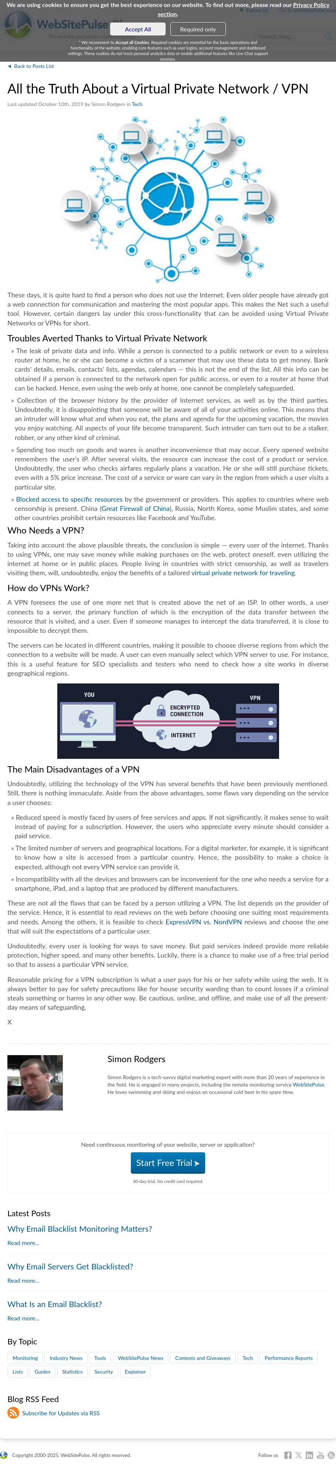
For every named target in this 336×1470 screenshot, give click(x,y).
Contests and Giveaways (203, 1358)
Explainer (135, 1371)
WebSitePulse (308, 1084)
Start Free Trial (168, 1162)
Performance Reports (289, 1358)
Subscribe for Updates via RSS (61, 1412)
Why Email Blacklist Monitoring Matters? (79, 1229)
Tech (137, 104)
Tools (100, 1358)
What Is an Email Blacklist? (54, 1304)
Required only (198, 29)
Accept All (138, 29)
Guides (43, 1371)
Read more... (23, 1242)
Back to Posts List (34, 66)
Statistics (72, 1371)
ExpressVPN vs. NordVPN (204, 922)
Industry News (66, 1358)
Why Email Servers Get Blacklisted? (70, 1266)
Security (104, 1371)
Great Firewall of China (135, 508)
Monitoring (25, 1358)
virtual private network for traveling (243, 573)
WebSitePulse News (140, 1358)
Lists (18, 1371)
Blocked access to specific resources (69, 499)
